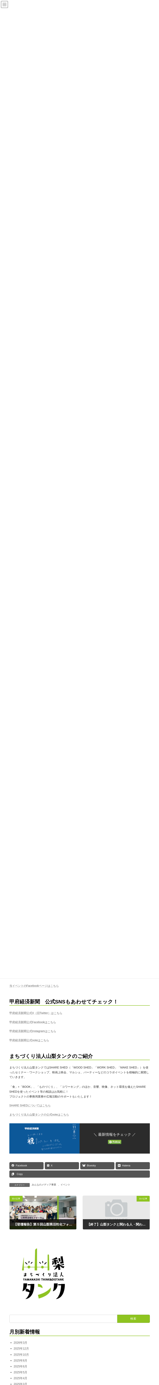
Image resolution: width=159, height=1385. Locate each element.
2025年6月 (20, 1366)
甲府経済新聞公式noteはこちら (29, 1040)
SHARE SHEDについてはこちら (30, 1105)
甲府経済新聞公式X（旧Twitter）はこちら (36, 1013)
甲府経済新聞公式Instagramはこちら (32, 1031)
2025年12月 (21, 1348)
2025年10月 (21, 1354)
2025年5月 (20, 1372)
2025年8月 (20, 1360)
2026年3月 (20, 1342)
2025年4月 (20, 1378)
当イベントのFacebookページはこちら (34, 986)
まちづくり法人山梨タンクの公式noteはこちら (39, 1114)
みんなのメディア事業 (44, 1184)
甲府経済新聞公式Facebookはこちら (32, 1022)
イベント (65, 1184)
